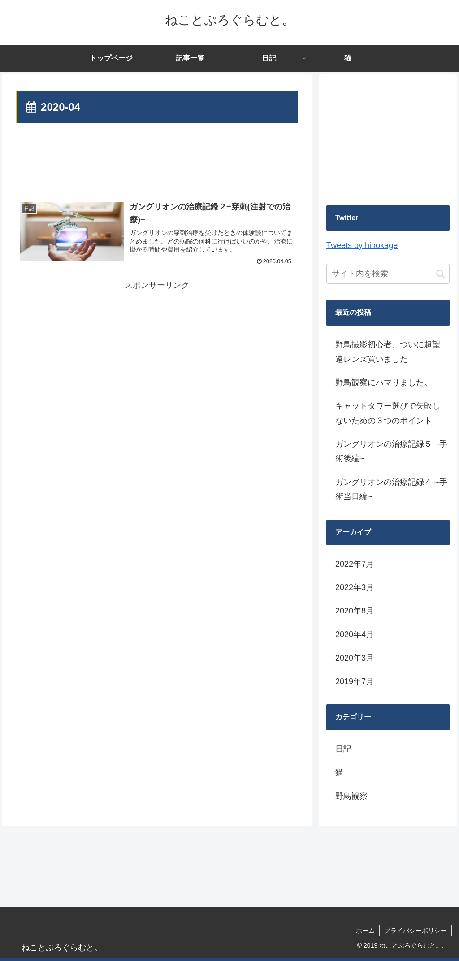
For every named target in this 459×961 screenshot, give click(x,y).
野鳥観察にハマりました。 (383, 382)
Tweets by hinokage (362, 245)
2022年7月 (354, 564)
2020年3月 (354, 657)
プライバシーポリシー (415, 930)
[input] (387, 274)
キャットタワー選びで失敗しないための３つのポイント (387, 413)
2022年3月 (354, 587)
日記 (343, 748)
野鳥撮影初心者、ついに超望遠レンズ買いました (387, 351)
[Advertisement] (157, 162)
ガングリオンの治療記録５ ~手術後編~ (391, 451)
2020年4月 (354, 634)
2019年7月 (354, 681)
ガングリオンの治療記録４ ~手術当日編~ (391, 489)
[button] (440, 274)
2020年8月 (354, 610)
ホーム (365, 930)
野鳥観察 (351, 795)
